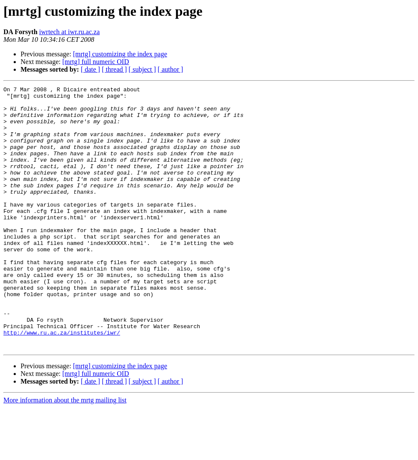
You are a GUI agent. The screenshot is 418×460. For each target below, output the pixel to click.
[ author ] (170, 69)
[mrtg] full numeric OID (95, 61)
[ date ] (90, 69)
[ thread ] (114, 69)
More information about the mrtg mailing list (65, 452)
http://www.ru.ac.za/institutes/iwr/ (61, 382)
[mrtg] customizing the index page (120, 54)
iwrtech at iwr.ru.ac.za (69, 31)
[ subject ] (142, 69)
